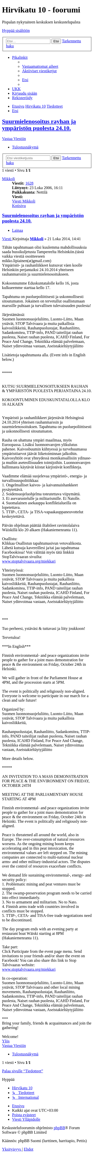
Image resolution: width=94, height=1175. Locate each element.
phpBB (59, 1128)
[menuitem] (40, 66)
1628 (29, 183)
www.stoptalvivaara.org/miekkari (29, 561)
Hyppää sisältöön (16, 30)
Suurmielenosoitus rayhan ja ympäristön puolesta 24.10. (39, 124)
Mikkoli (8, 179)
